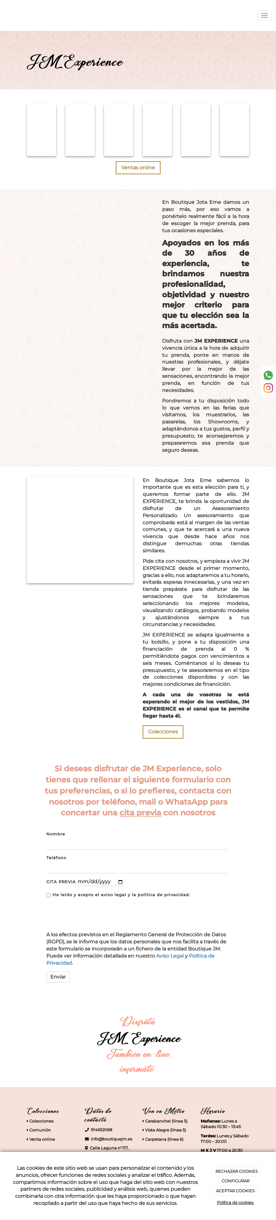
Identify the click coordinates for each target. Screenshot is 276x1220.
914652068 (101, 1129)
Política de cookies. (235, 1202)
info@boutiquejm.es (111, 1139)
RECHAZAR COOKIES (236, 1171)
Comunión (39, 1130)
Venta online (41, 1139)
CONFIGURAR (235, 1180)
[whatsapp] (268, 375)
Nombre (55, 834)
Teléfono (56, 857)
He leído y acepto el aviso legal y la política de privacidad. (118, 894)
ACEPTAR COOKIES (235, 1190)
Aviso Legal (170, 956)
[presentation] (85, 913)
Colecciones (41, 1121)
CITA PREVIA (61, 882)
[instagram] (268, 387)
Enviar (58, 977)
